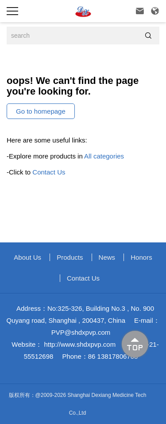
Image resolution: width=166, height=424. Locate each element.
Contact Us (48, 172)
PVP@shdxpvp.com (81, 332)
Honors (141, 257)
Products (70, 257)
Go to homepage (41, 111)
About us (27, 257)
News (107, 257)
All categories (104, 156)
